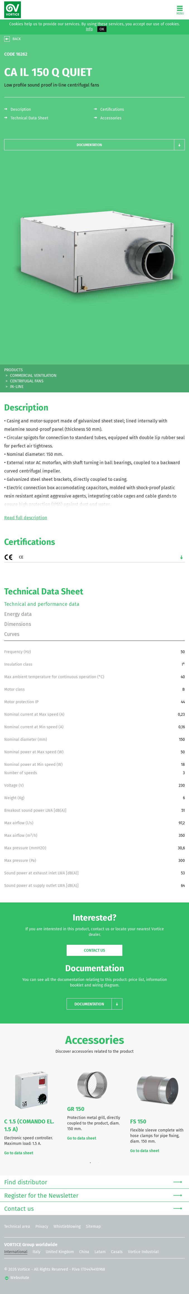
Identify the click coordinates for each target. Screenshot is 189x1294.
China (84, 1251)
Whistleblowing (67, 1226)
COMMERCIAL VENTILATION (33, 375)
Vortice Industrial (143, 1251)
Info (89, 29)
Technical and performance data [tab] (41, 604)
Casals (117, 1251)
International (15, 1251)
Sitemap (93, 1226)
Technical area (17, 1226)
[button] (94, 145)
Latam (100, 1251)
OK (102, 29)
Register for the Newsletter (93, 1195)
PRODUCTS (13, 370)
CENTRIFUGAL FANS (26, 381)
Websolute (17, 1277)
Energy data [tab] (18, 614)
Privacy (41, 1226)
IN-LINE (16, 386)
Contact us (94, 950)
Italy (36, 1251)
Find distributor (93, 1181)
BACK (17, 39)
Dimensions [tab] (17, 624)
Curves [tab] (11, 634)
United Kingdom (60, 1251)
